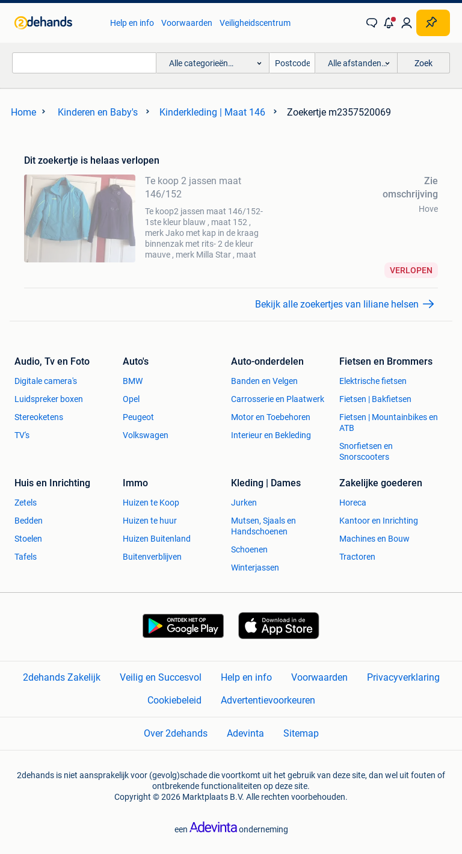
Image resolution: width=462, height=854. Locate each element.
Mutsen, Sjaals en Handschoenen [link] (263, 526)
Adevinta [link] (245, 733)
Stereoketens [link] (38, 417)
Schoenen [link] (249, 549)
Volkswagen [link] (145, 435)
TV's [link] (21, 435)
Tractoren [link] (357, 557)
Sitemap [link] (301, 733)
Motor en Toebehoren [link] (270, 417)
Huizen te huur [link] (150, 520)
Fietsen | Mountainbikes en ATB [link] (388, 422)
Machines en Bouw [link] (374, 538)
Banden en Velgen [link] (264, 381)
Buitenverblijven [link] (152, 557)
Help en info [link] (132, 23)
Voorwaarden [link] (186, 23)
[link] (56, 23)
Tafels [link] (25, 557)
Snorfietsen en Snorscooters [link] (366, 451)
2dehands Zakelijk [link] (61, 677)
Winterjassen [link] (255, 567)
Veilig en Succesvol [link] (161, 677)
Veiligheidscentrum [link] (255, 23)
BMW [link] (133, 381)
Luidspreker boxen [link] (48, 399)
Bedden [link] (28, 520)
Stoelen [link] (28, 538)
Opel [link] (131, 399)
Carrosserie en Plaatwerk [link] (277, 399)
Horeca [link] (352, 502)
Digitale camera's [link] (45, 381)
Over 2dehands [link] (176, 733)
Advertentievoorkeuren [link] (268, 700)
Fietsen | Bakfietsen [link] (375, 399)
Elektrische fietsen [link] (373, 381)
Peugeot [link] (138, 417)
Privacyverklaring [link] (403, 677)
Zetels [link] (25, 502)
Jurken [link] (244, 502)
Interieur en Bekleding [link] (271, 435)
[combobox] (84, 62)
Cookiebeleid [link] (174, 700)
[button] (389, 23)
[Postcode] (292, 63)
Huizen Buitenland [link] (157, 538)
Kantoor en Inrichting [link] (378, 520)
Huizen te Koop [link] (151, 502)
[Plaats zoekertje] (433, 23)
